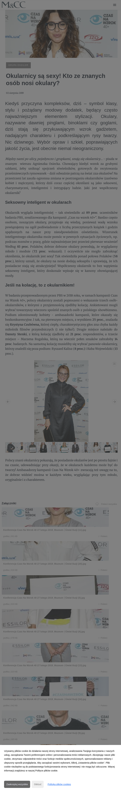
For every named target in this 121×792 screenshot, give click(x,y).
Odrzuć (37, 784)
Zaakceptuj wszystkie (17, 784)
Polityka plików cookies (59, 784)
